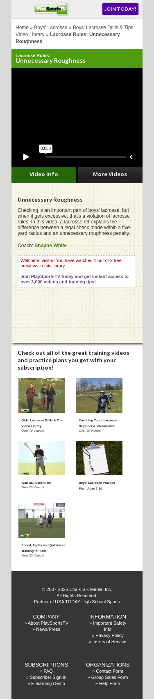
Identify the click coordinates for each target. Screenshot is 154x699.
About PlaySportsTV (48, 623)
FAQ (48, 671)
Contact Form (109, 671)
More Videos (110, 174)
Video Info (43, 174)
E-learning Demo (48, 683)
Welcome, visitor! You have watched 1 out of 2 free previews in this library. (74, 271)
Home (22, 27)
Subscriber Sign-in (48, 677)
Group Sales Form (109, 677)
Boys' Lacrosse (50, 27)
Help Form (109, 683)
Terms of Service (110, 641)
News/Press (48, 629)
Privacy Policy (109, 635)
